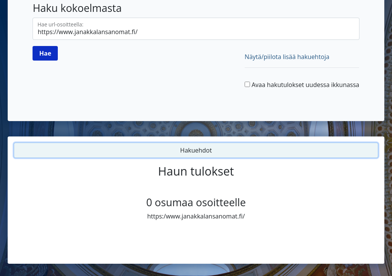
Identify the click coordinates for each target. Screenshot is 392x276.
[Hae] (45, 53)
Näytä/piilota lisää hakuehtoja (287, 57)
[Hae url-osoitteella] (196, 29)
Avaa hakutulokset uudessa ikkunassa (305, 84)
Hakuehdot (196, 150)
